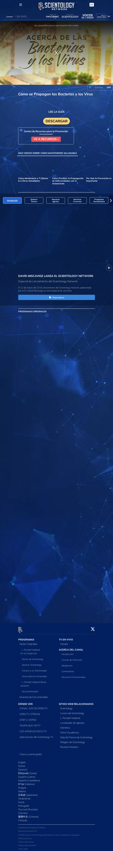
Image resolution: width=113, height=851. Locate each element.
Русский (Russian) (28, 807)
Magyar (22, 785)
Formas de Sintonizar (72, 658)
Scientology (66, 706)
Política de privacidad (27, 844)
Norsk (21, 800)
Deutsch (22, 767)
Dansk (21, 764)
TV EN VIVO (66, 637)
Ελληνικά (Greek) (27, 771)
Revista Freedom (69, 745)
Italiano (22, 789)
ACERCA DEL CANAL (71, 647)
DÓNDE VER (25, 702)
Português (23, 803)
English (22, 760)
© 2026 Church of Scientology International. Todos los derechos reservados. (49, 833)
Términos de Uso (25, 837)
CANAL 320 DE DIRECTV (34, 706)
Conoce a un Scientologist (34, 669)
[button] (111, 200)
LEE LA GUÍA (56, 111)
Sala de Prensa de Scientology (76, 735)
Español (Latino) (26, 774)
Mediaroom (67, 663)
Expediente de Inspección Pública (31, 826)
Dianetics (65, 725)
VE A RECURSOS (46, 139)
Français (22, 818)
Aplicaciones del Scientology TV (36, 735)
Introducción (67, 652)
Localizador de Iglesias (72, 720)
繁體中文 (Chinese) (28, 814)
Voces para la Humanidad (34, 674)
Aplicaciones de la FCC (27, 829)
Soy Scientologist (30, 689)
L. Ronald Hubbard (70, 716)
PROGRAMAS (26, 637)
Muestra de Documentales (34, 695)
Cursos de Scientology (72, 711)
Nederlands (24, 796)
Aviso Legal (23, 847)
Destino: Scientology (31, 663)
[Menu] (20, 5)
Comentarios (68, 669)
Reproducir (56, 298)
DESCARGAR (57, 121)
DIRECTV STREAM (30, 712)
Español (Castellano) (29, 778)
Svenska (22, 811)
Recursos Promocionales (73, 675)
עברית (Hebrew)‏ (26, 782)
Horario (64, 642)
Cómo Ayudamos (69, 730)
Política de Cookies (26, 840)
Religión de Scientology (72, 740)
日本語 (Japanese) (28, 793)
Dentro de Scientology (32, 657)
